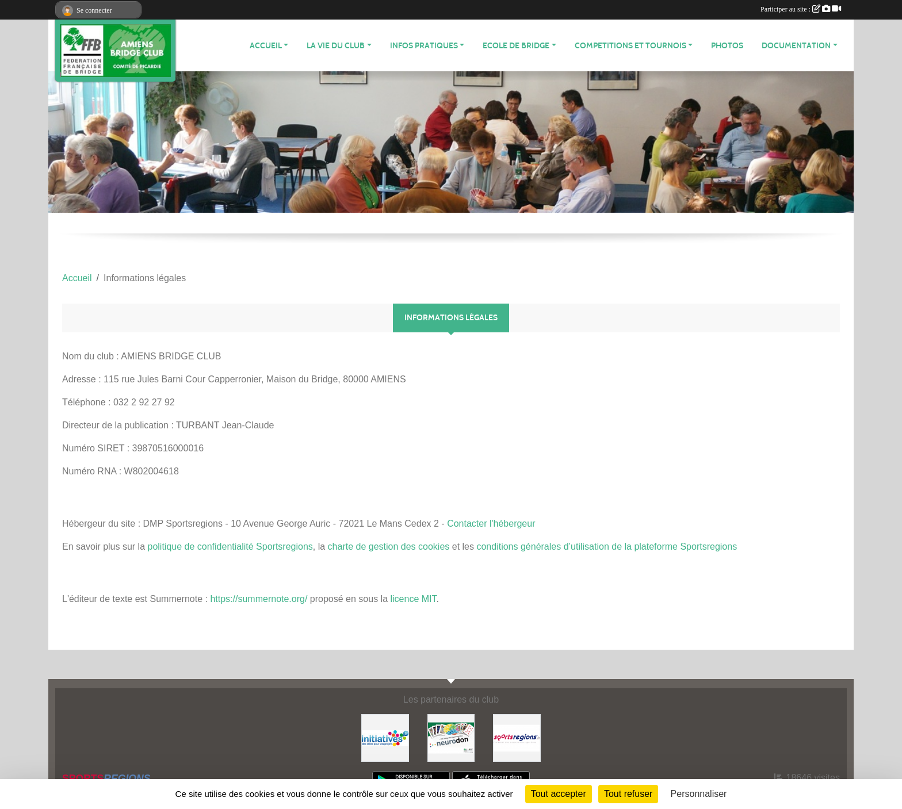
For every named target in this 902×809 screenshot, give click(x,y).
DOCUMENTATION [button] (796, 46)
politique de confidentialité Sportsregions (230, 546)
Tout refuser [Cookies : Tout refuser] (628, 794)
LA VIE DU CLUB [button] (336, 46)
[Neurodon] (451, 737)
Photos (727, 46)
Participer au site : (800, 9)
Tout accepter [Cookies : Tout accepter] (558, 794)
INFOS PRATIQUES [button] (424, 46)
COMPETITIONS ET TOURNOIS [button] (630, 46)
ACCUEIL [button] (266, 46)
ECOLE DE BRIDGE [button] (516, 46)
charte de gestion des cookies (389, 546)
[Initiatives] (385, 737)
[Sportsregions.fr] (517, 737)
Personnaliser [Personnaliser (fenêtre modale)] (699, 794)
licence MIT (413, 599)
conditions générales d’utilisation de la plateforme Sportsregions (606, 546)
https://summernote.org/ (258, 599)
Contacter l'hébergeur (491, 523)
